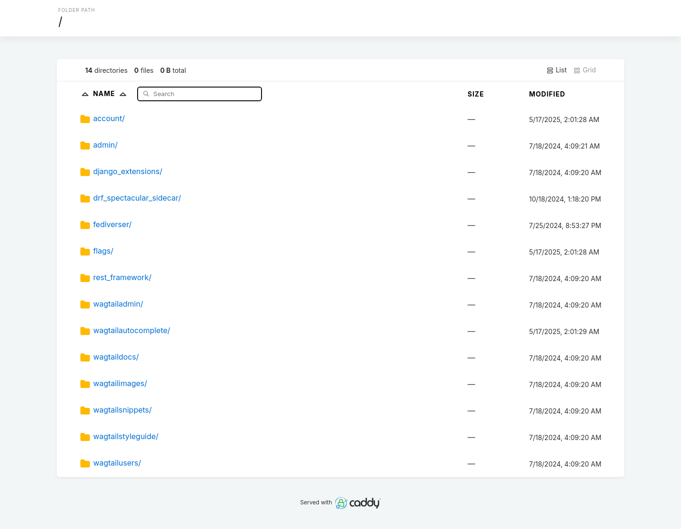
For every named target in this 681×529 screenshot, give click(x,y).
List (556, 70)
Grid (584, 70)
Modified (547, 94)
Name (112, 93)
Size (476, 94)
